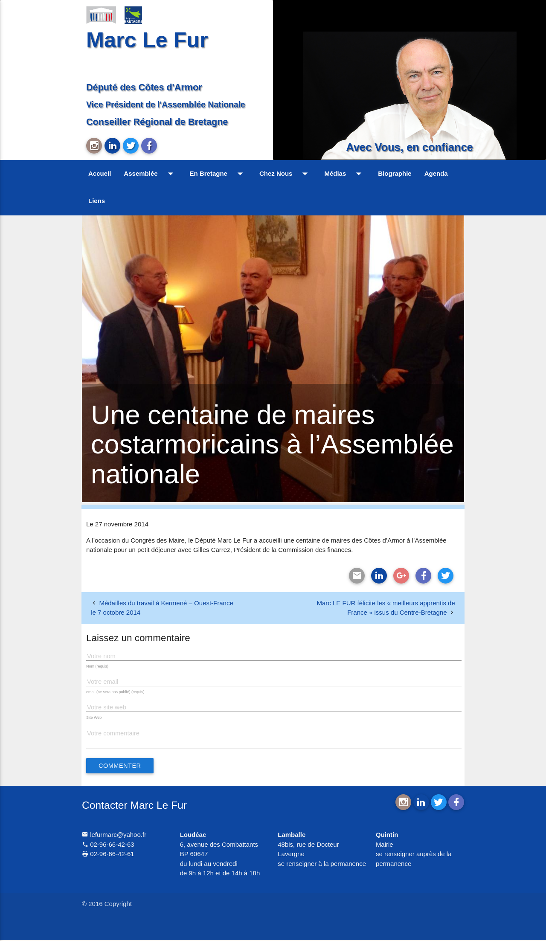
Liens (96, 200)
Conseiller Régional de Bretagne (157, 121)
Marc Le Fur (147, 40)
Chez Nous (285, 173)
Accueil (99, 173)
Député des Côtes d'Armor (144, 87)
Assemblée (150, 173)
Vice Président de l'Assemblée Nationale (165, 104)
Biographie (394, 173)
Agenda (436, 173)
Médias (344, 173)
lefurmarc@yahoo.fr (114, 835)
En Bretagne (218, 173)
